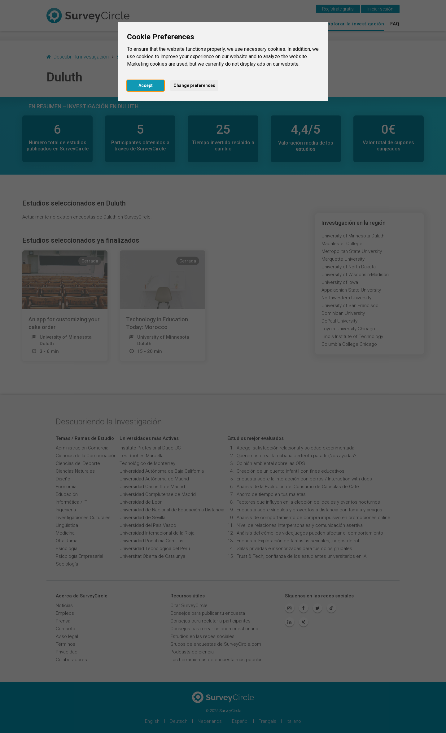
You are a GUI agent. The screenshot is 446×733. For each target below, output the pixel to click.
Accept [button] (145, 85)
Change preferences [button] (194, 85)
